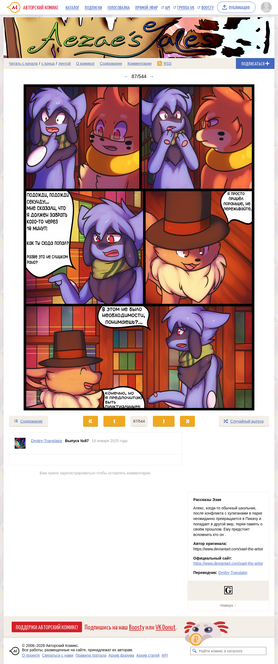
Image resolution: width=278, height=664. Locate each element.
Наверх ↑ (228, 605)
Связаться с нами (57, 655)
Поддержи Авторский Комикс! (47, 626)
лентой (64, 63)
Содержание (111, 63)
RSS (168, 63)
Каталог (72, 7)
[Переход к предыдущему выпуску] (37, 247)
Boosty (207, 7)
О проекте (31, 655)
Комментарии (139, 63)
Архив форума (121, 655)
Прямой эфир (146, 7)
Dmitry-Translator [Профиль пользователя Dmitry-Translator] (46, 440)
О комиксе (85, 63)
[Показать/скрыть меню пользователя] (266, 7)
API (167, 7)
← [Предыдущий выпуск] (126, 76)
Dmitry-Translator (233, 572)
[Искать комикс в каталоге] (194, 651)
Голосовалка (119, 7)
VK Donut (166, 626)
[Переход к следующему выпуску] (139, 247)
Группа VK (185, 7)
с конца (48, 63)
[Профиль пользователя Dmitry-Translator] (20, 443)
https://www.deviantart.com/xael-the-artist (228, 563)
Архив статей (148, 655)
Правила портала (90, 655)
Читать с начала (23, 63)
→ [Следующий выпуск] (151, 76)
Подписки (93, 7)
